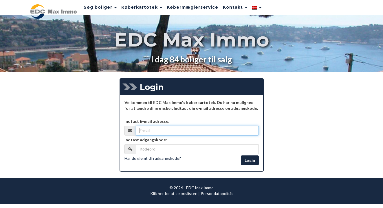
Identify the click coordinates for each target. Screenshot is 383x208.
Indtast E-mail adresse (146, 121)
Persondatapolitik (217, 193)
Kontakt (228, 10)
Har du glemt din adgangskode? (152, 158)
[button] (250, 10)
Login (250, 160)
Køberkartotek (134, 10)
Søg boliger (93, 10)
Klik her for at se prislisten (173, 193)
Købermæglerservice (185, 10)
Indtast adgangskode (145, 139)
